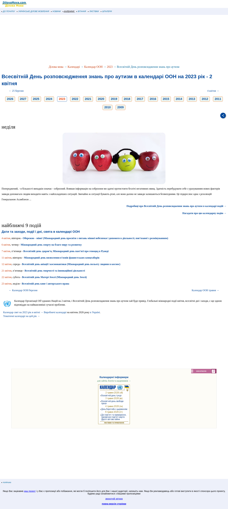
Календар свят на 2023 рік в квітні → (23, 312)
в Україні (95, 312)
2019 (114, 99)
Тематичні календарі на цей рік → (21, 316)
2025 (36, 99)
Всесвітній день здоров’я (37, 251)
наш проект (30, 491)
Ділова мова (56, 66)
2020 (101, 99)
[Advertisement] (95, 40)
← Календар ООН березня (23, 290)
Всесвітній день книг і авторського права (45, 283)
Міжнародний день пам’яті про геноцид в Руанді (81, 251)
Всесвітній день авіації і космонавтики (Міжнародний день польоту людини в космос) (71, 264)
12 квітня (7, 264)
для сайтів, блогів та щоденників (114, 381)
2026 (10, 99)
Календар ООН (93, 66)
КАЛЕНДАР (68, 11)
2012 (205, 99)
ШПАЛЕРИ (106, 11)
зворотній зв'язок (114, 498)
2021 (88, 99)
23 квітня (7, 283)
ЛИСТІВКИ (93, 11)
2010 (107, 107)
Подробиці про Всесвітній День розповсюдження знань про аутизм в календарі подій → (176, 206)
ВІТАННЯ (81, 11)
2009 (120, 107)
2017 (140, 99)
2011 (218, 99)
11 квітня (6, 257)
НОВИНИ (56, 11)
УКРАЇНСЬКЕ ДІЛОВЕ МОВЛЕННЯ (33, 11)
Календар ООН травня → (205, 290)
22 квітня (7, 277)
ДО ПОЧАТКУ (8, 11)
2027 (23, 99)
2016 (153, 99)
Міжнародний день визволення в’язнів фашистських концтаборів (61, 257)
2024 (49, 99)
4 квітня (6, 238)
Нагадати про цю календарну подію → (204, 213)
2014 (179, 99)
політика (6, 482)
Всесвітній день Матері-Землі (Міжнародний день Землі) (54, 277)
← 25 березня (16, 90)
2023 (110, 66)
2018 (127, 99)
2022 (75, 99)
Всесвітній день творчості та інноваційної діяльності (55, 270)
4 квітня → (213, 90)
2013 (192, 99)
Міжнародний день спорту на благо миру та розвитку (51, 244)
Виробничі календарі (55, 312)
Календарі (74, 66)
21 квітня (7, 270)
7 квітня (6, 251)
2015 (166, 99)
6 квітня (6, 244)
